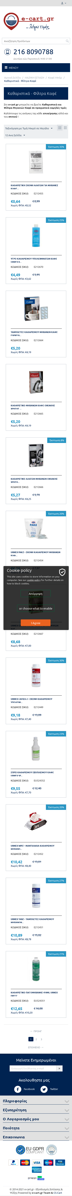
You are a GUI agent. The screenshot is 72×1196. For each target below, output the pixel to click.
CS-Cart (58, 1192)
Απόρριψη (35, 593)
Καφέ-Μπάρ (55, 77)
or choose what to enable (35, 608)
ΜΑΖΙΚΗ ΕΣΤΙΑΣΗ (34, 77)
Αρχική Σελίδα (12, 77)
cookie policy (34, 579)
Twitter (49, 1089)
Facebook (24, 1089)
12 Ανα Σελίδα (15, 135)
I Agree (35, 623)
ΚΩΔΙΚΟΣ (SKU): (20, 193)
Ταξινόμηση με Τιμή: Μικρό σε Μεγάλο (28, 128)
